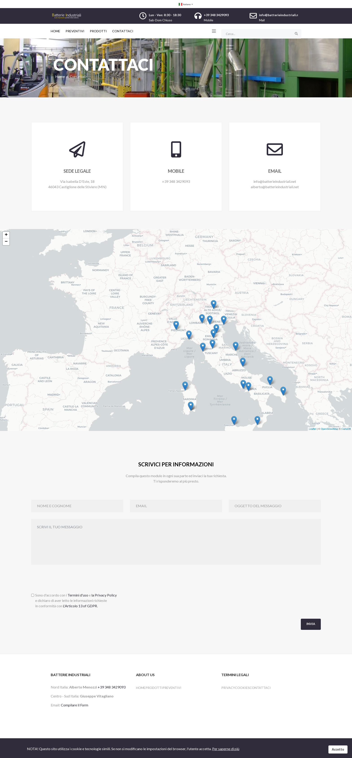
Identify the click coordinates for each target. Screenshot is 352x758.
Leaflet (312, 429)
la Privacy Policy (104, 595)
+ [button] (6, 235)
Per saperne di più (225, 749)
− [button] (6, 241)
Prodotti (98, 31)
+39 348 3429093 (111, 687)
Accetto (338, 749)
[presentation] (65, 580)
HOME (140, 688)
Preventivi (75, 31)
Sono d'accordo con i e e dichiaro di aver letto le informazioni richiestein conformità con (76, 600)
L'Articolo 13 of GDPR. (80, 606)
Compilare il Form (74, 705)
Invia (310, 624)
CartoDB (346, 429)
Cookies (242, 688)
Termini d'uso (78, 595)
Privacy (228, 688)
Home (55, 31)
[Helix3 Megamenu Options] (214, 31)
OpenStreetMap (329, 429)
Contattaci (122, 31)
